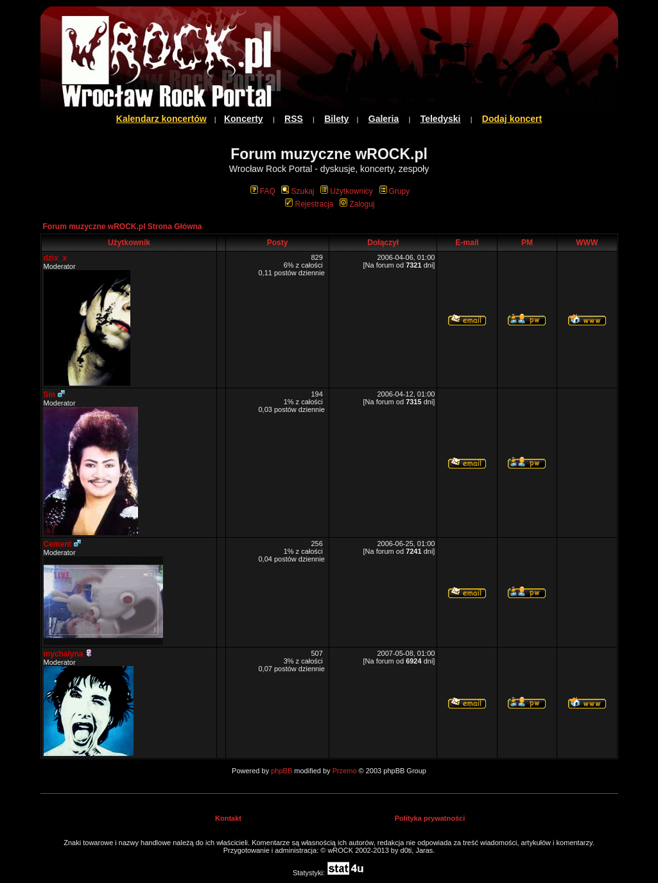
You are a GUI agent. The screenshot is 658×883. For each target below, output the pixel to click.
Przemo (345, 771)
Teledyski (440, 119)
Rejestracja (309, 204)
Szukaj (297, 191)
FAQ (262, 191)
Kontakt (228, 818)
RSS (293, 119)
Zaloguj (357, 204)
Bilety (336, 119)
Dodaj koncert (512, 119)
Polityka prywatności (430, 818)
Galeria (383, 119)
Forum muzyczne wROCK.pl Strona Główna (122, 226)
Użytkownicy (346, 191)
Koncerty (243, 119)
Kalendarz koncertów (161, 119)
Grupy (394, 191)
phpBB (281, 771)
